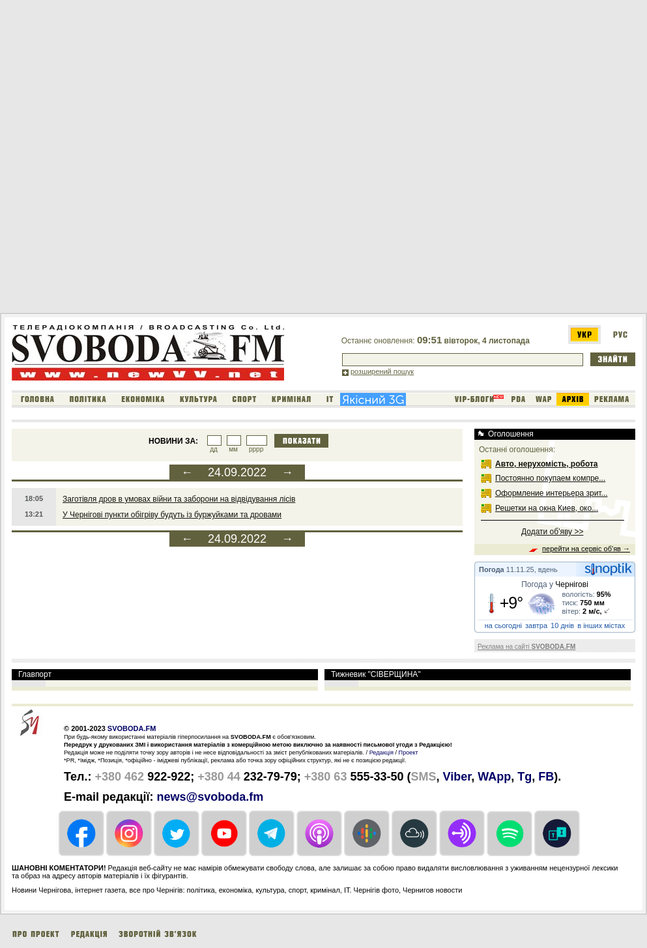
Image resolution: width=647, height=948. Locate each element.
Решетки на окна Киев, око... (546, 508)
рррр (256, 449)
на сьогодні (503, 625)
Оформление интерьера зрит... (551, 493)
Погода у (554, 584)
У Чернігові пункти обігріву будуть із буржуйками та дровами (172, 514)
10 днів (562, 625)
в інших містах (601, 625)
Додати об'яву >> (552, 531)
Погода (491, 569)
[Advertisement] (150, 159)
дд (214, 449)
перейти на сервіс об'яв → (586, 549)
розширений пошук (382, 371)
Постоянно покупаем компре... (550, 478)
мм (233, 449)
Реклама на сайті (526, 646)
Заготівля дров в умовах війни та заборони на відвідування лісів (179, 499)
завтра (536, 625)
